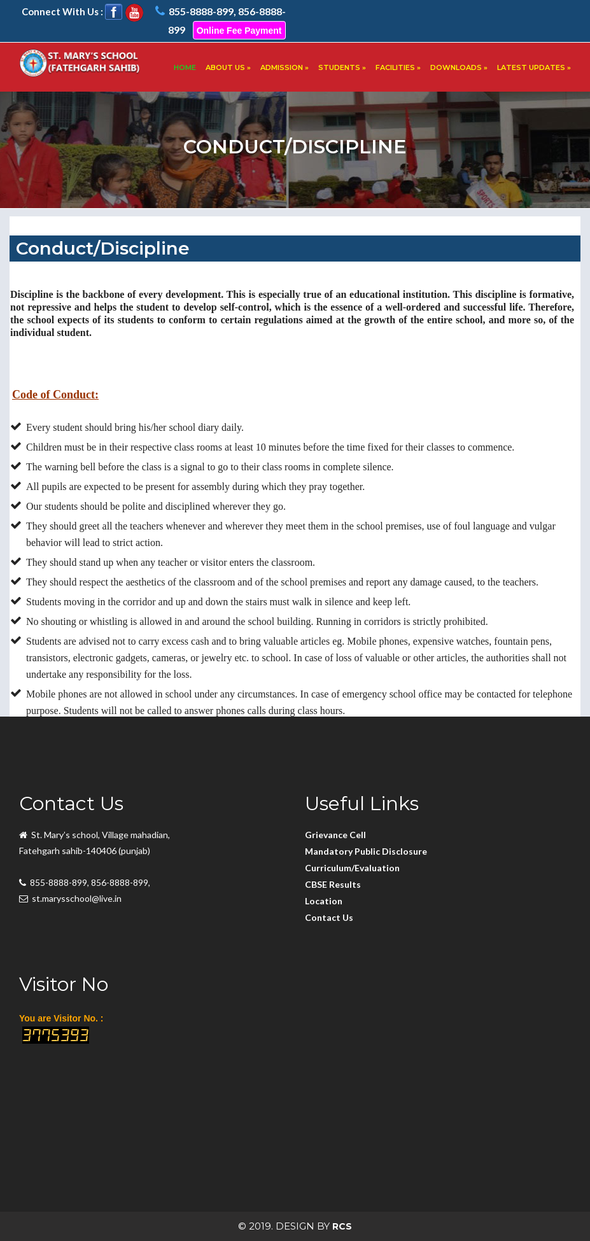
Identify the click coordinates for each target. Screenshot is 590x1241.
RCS (342, 1226)
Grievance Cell (335, 834)
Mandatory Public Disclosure (366, 851)
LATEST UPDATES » (534, 67)
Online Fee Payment (239, 30)
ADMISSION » (284, 67)
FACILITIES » (398, 67)
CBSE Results (333, 884)
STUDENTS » (342, 67)
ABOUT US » (228, 67)
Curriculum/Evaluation (352, 867)
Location (323, 900)
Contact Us (329, 917)
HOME (185, 67)
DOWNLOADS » (459, 67)
